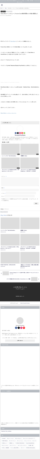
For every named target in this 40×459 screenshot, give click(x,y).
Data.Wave (12, 41)
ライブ (23, 449)
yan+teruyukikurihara (30, 444)
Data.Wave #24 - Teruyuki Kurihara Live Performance (11, 82)
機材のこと (12, 444)
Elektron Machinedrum (20, 444)
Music (4, 11)
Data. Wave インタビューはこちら (8, 113)
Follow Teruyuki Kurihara (25, 304)
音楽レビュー (5, 444)
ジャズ (35, 442)
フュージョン (20, 442)
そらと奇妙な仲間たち (15, 449)
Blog (1, 11)
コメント (4, 176)
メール (3, 194)
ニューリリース (9, 11)
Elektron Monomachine (31, 449)
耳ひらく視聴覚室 (6, 449)
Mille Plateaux (5, 442)
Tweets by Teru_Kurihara (6, 432)
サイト (2, 197)
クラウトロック (13, 442)
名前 (3, 189)
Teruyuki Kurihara (20, 135)
